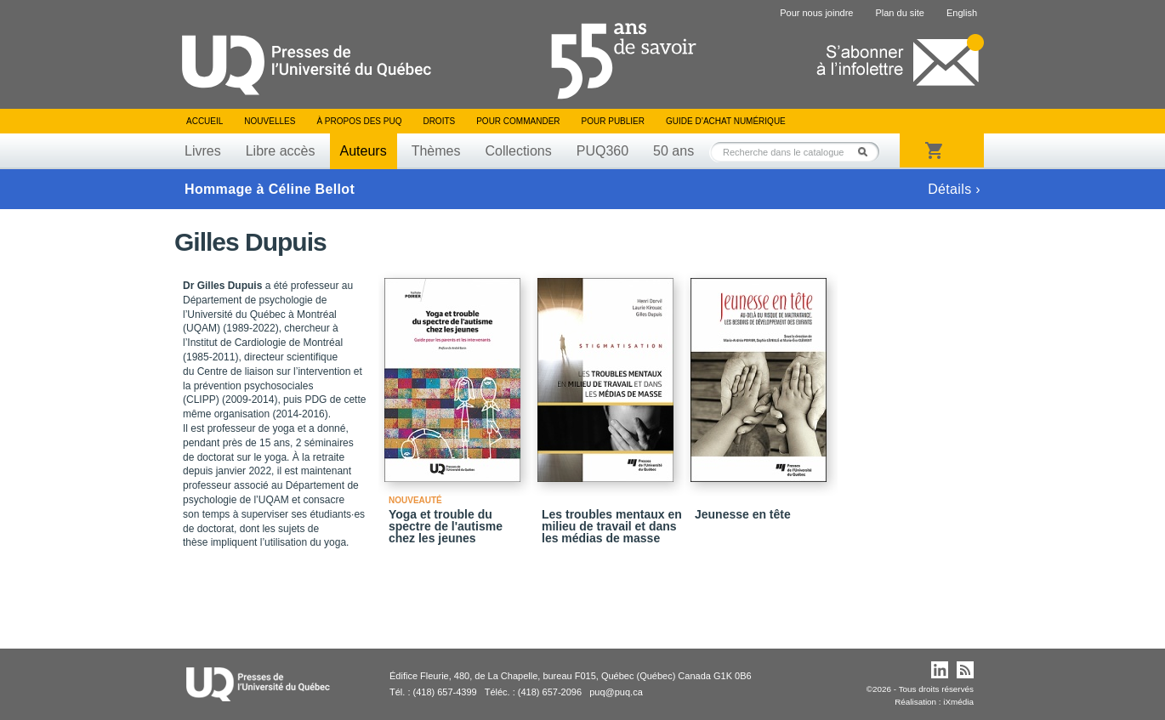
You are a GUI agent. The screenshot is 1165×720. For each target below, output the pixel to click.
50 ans (673, 151)
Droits (439, 121)
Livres (203, 151)
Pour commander (518, 121)
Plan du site (899, 13)
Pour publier (613, 121)
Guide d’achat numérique (726, 121)
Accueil (204, 121)
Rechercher (867, 151)
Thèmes (436, 151)
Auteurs (363, 151)
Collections (518, 151)
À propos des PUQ (358, 121)
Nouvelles (269, 121)
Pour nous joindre (816, 13)
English (961, 13)
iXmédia (958, 701)
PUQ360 (602, 151)
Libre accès (280, 151)
